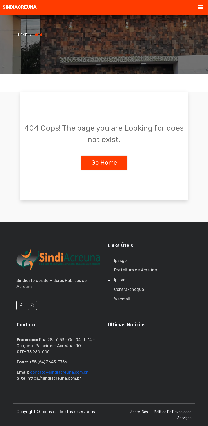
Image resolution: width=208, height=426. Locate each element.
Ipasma (121, 279)
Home (22, 35)
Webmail (122, 299)
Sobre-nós (139, 412)
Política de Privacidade (173, 412)
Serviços (184, 418)
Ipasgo (120, 260)
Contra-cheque (129, 289)
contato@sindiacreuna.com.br (59, 372)
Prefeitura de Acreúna (135, 270)
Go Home (104, 162)
